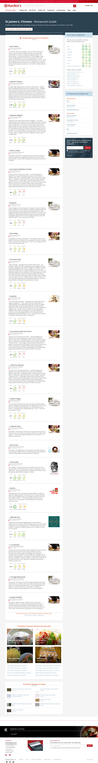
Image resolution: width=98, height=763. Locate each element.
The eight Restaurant (17, 577)
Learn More (13, 734)
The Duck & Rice (15, 259)
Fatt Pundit (14, 462)
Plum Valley (14, 233)
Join (92, 5)
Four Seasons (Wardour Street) (20, 169)
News (69, 10)
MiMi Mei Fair (15, 517)
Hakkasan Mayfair (16, 115)
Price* (10, 68)
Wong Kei (13, 203)
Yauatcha (13, 296)
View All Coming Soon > (72, 133)
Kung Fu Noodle (16, 597)
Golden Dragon (15, 399)
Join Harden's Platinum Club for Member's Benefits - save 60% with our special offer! (49, 1)
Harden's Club (23, 10)
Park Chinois (14, 46)
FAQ (27, 759)
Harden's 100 (41, 10)
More (74, 10)
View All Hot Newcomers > (73, 109)
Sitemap (21, 759)
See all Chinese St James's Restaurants (34, 615)
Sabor (68, 46)
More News (34, 685)
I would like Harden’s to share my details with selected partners (65, 747)
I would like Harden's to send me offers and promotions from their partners (78, 151)
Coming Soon (50, 10)
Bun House (14, 445)
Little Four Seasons (17, 365)
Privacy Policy (70, 154)
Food (15, 68)
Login (87, 5)
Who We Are (32, 10)
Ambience (23, 68)
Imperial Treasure (16, 82)
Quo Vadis (69, 52)
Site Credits (90, 759)
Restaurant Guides (11, 10)
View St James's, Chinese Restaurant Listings (18, 29)
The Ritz (69, 60)
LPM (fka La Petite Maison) (74, 66)
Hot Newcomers (61, 10)
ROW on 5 (69, 57)
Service (19, 68)
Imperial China (15, 426)
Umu (68, 63)
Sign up (88, 147)
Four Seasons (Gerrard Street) (20, 331)
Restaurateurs (57, 759)
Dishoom (69, 55)
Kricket (68, 49)
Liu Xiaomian (14, 545)
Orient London (15, 150)
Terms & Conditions (36, 759)
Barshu (12, 488)
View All (34, 39)
